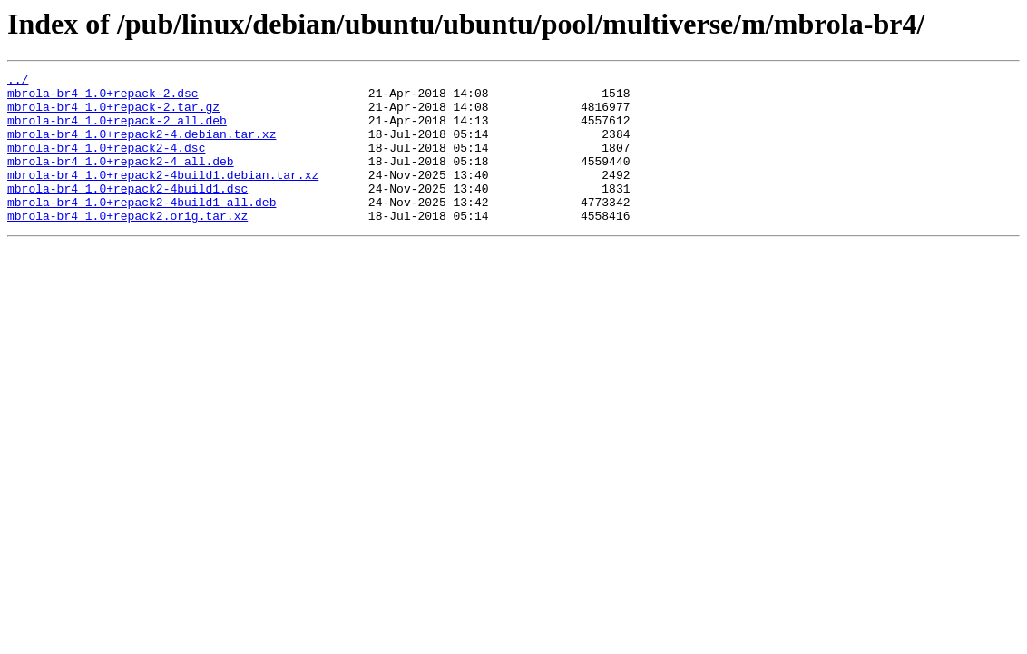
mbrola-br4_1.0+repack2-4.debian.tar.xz (141, 147)
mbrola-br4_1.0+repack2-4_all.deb (120, 180)
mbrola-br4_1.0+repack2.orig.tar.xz (127, 245)
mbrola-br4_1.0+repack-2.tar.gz (113, 114)
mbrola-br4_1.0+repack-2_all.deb (117, 131)
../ (17, 82)
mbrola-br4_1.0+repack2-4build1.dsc (127, 212)
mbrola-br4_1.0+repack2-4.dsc (106, 163)
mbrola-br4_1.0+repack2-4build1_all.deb (141, 229)
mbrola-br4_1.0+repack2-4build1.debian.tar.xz (162, 196)
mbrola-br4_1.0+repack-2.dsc (103, 98)
